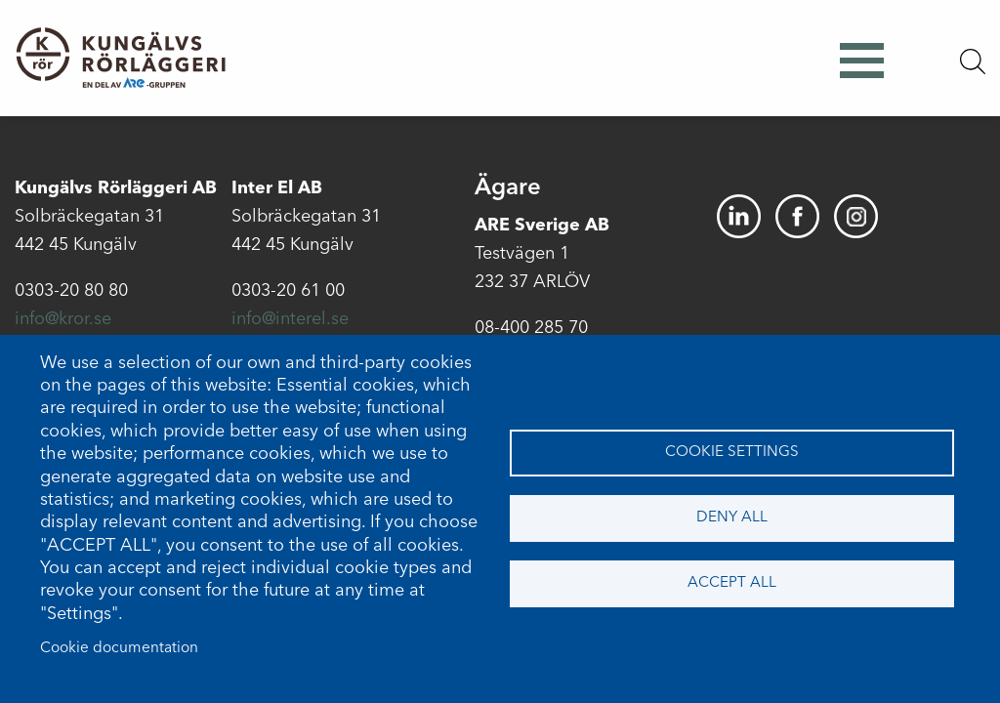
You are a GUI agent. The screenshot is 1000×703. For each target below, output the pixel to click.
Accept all (732, 583)
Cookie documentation (119, 648)
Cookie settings (732, 452)
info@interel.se (290, 319)
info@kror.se (63, 319)
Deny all (732, 517)
